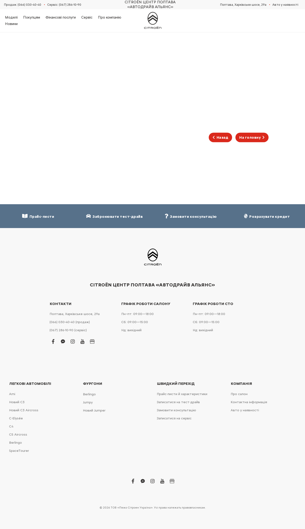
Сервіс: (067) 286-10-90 (64, 4)
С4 (11, 426)
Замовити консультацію (176, 410)
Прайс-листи (38, 216)
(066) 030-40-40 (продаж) (70, 322)
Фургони (92, 383)
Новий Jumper (94, 410)
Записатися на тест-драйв (178, 402)
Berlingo (15, 443)
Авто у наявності (285, 4)
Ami (12, 394)
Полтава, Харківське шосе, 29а (243, 4)
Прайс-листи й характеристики (182, 394)
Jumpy (88, 402)
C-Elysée (16, 418)
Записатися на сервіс (174, 418)
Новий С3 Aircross (23, 410)
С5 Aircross (18, 434)
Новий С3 (17, 402)
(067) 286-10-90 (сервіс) (68, 330)
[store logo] (152, 20)
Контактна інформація (249, 402)
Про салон (239, 394)
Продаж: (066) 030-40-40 (22, 4)
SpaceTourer (19, 451)
